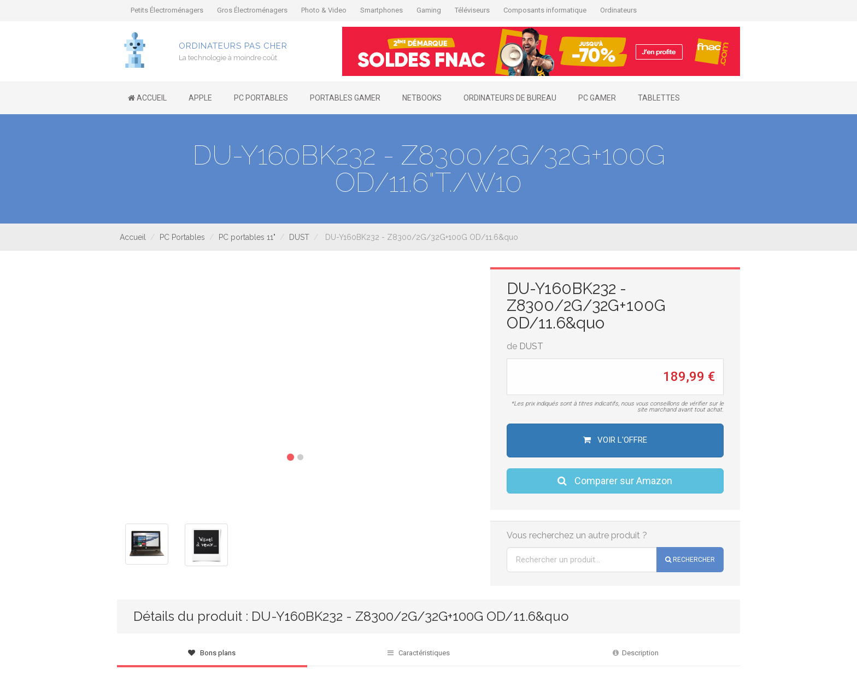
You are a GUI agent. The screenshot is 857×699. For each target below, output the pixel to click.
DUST (299, 237)
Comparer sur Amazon (614, 480)
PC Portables (182, 237)
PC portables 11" (247, 237)
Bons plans (212, 653)
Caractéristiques (419, 653)
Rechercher (690, 559)
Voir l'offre (615, 440)
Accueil (133, 237)
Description (636, 653)
